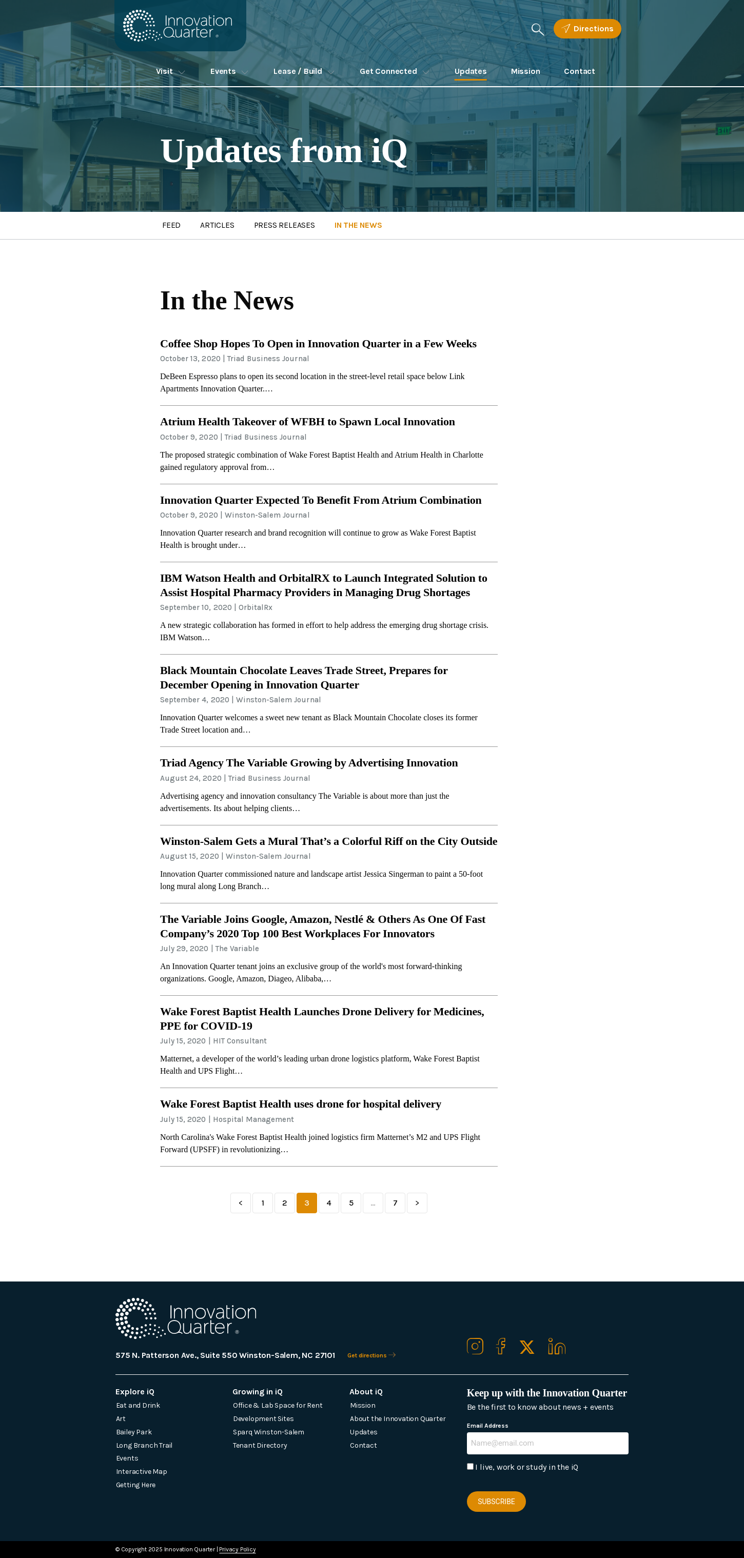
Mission (525, 71)
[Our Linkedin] (557, 1347)
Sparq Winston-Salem (268, 1432)
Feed (172, 225)
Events (223, 71)
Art (121, 1418)
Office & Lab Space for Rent (278, 1405)
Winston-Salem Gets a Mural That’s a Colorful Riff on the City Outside (328, 841)
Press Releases (287, 225)
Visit (164, 71)
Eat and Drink (138, 1405)
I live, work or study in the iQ (526, 1467)
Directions (587, 28)
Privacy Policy (237, 1549)
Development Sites (263, 1418)
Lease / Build (297, 71)
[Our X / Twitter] (527, 1347)
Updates (471, 71)
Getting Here (136, 1485)
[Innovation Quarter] (184, 27)
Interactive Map (141, 1471)
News (363, 226)
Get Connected (388, 71)
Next (417, 1203)
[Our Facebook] (500, 1347)
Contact (579, 71)
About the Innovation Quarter (397, 1418)
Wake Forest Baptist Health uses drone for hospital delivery (300, 1103)
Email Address (488, 1425)
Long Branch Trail (144, 1445)
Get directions (374, 1355)
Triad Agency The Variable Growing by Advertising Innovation (309, 762)
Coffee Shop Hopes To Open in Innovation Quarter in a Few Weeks (318, 343)
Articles (219, 225)
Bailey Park (134, 1432)
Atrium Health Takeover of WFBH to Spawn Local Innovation (307, 421)
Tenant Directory (260, 1445)
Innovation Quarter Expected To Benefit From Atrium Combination (321, 500)
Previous (240, 1203)
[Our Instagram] (475, 1347)
